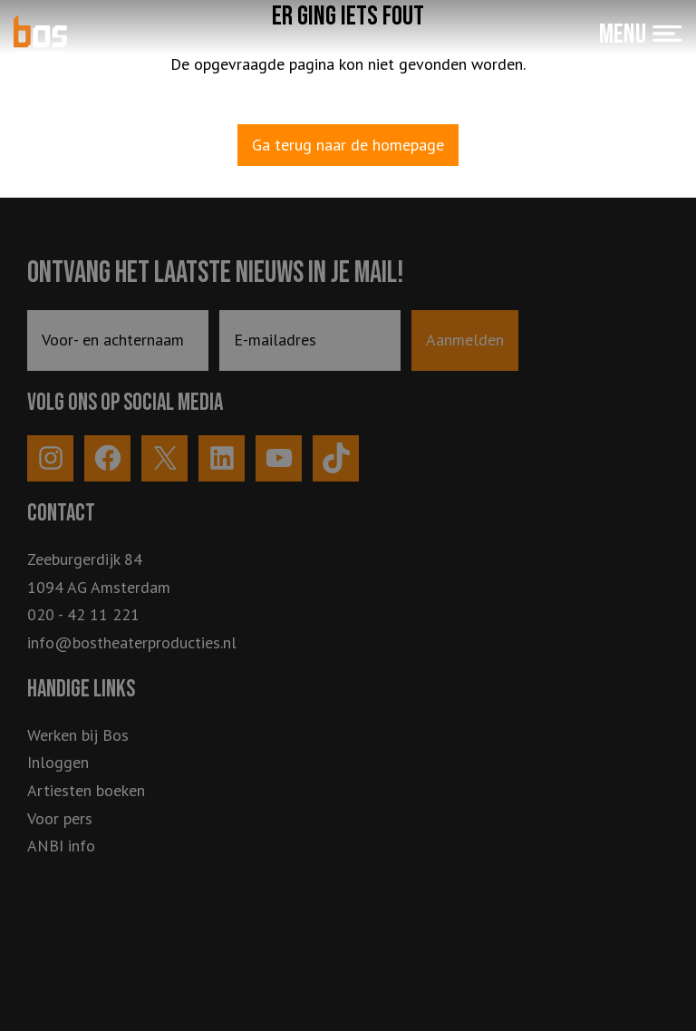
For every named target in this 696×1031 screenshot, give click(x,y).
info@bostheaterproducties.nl (132, 642)
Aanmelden (465, 339)
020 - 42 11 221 (83, 614)
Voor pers (59, 818)
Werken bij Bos (78, 735)
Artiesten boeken (86, 790)
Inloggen (58, 762)
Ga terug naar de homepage (348, 144)
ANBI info (61, 845)
